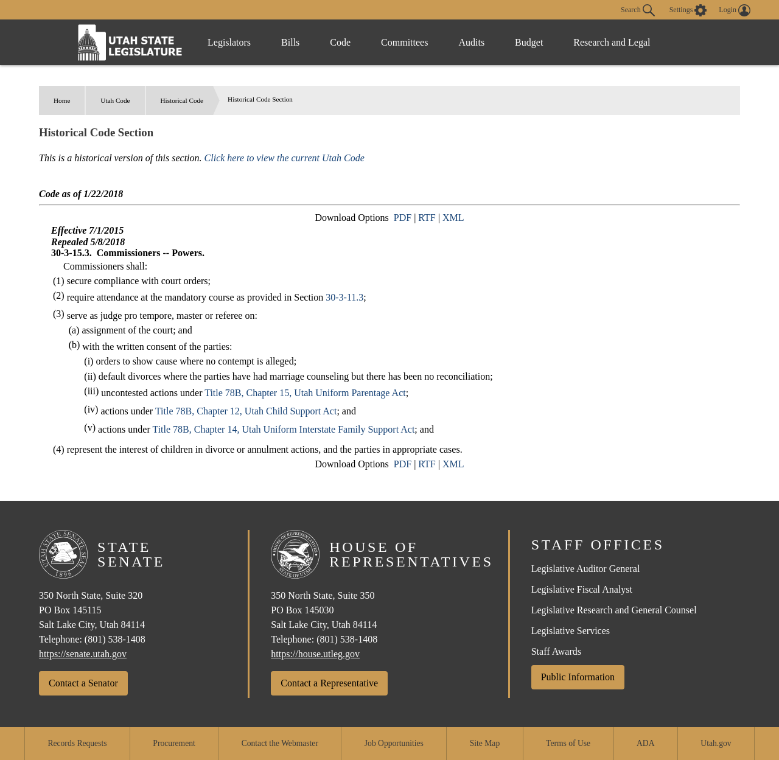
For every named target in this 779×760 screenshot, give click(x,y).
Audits (471, 42)
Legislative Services (570, 631)
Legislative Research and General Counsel (614, 610)
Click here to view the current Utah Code (284, 158)
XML (453, 217)
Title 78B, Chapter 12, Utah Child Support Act (246, 411)
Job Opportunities (394, 743)
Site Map (485, 743)
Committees (404, 42)
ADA (645, 743)
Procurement (174, 743)
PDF (402, 217)
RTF (426, 217)
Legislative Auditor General (585, 568)
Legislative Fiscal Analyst (581, 589)
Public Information (578, 677)
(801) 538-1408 (115, 639)
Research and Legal (611, 42)
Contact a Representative (329, 683)
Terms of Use (568, 743)
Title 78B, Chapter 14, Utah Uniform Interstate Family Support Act (283, 429)
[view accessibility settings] (688, 10)
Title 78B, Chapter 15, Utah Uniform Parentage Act (304, 393)
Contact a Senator (83, 683)
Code (340, 42)
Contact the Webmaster (280, 743)
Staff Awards (556, 651)
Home (62, 100)
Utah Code (115, 100)
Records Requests (77, 743)
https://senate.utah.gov (83, 654)
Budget (529, 42)
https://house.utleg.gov (315, 654)
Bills (290, 42)
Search (638, 10)
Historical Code (182, 100)
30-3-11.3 (344, 297)
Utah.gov (715, 743)
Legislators (229, 42)
